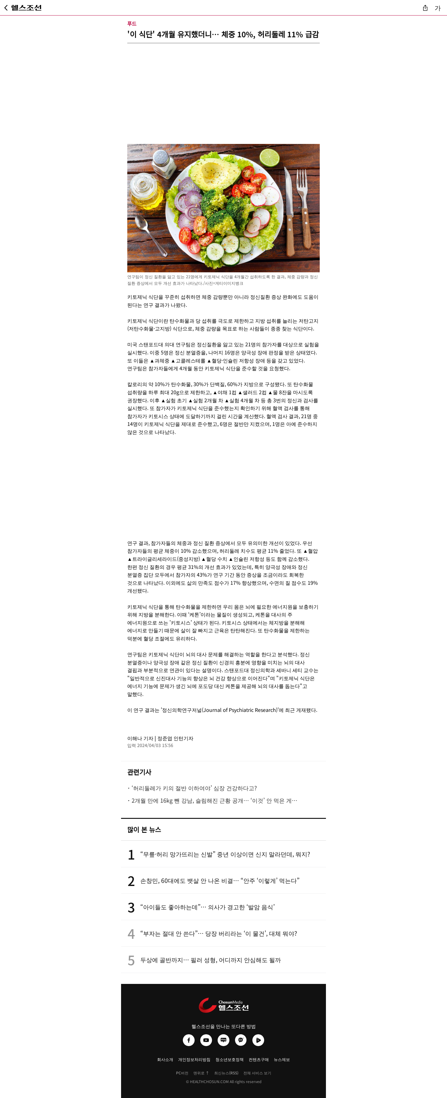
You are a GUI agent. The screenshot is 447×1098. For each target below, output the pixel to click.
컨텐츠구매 (259, 1059)
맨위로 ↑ (201, 1072)
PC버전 (182, 1072)
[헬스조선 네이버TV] (258, 1040)
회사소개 (165, 1059)
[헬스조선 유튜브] (206, 1040)
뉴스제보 (282, 1059)
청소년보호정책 (229, 1059)
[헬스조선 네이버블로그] (223, 1040)
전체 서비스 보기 (257, 1072)
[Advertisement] (223, 86)
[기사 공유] (425, 8)
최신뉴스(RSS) (226, 1072)
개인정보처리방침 (194, 1059)
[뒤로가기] (6, 8)
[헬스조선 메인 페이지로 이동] (26, 8)
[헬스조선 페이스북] (189, 1040)
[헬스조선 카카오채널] (241, 1040)
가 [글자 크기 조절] (438, 7)
